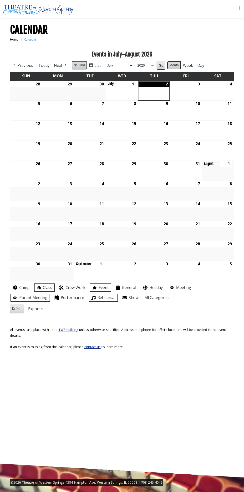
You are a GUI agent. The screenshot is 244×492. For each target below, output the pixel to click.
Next (61, 65)
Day (200, 65)
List (95, 66)
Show (130, 298)
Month (174, 65)
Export (36, 309)
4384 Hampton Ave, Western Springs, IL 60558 (101, 482)
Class (44, 287)
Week (188, 65)
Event (100, 287)
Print (16, 309)
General (125, 287)
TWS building (68, 329)
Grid (79, 65)
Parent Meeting (29, 297)
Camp (21, 287)
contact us (92, 347)
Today (44, 65)
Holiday (152, 287)
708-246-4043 (152, 482)
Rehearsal (102, 298)
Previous (22, 65)
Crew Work (71, 287)
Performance (69, 297)
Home (14, 39)
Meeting (180, 287)
